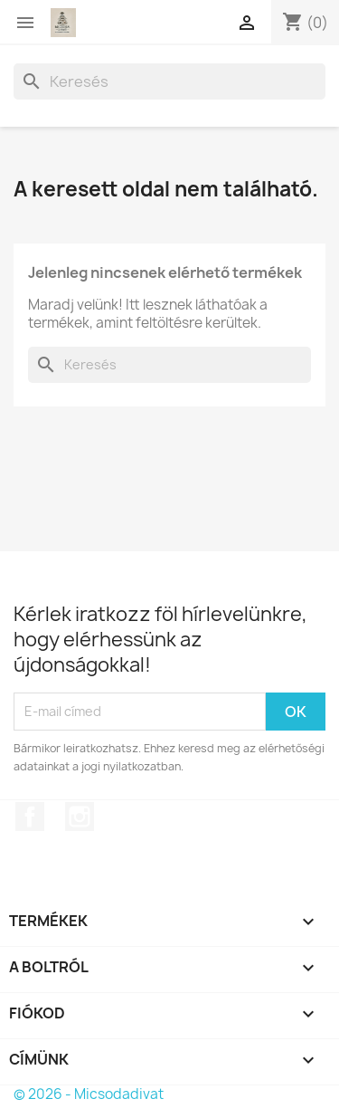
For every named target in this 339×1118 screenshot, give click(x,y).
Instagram (79, 816)
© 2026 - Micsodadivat (89, 1094)
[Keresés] (169, 81)
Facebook (29, 816)
